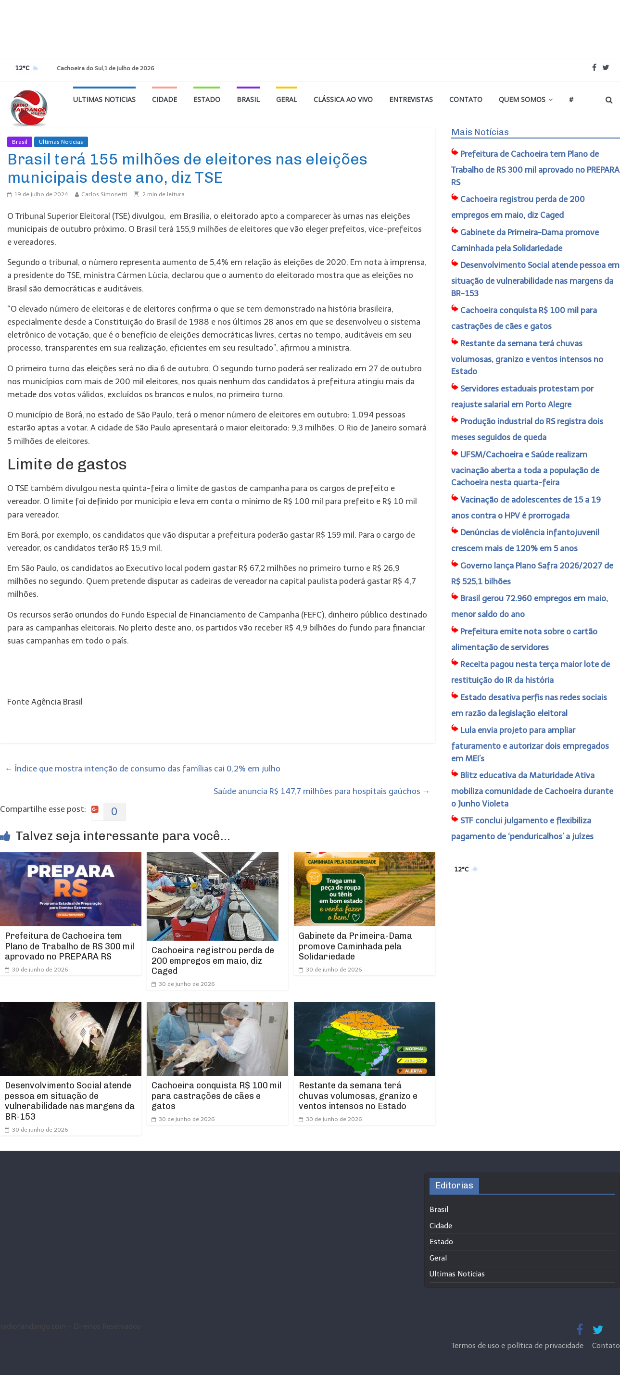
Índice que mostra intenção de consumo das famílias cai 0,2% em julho (142, 768)
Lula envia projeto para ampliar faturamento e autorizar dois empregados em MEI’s (530, 744)
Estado (206, 99)
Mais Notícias (480, 132)
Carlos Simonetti (104, 194)
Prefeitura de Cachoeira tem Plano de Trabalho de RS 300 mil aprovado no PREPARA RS (69, 946)
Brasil (248, 99)
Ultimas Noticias (104, 99)
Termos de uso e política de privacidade (518, 1345)
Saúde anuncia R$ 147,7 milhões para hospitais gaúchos (322, 791)
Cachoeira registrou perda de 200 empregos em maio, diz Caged (213, 960)
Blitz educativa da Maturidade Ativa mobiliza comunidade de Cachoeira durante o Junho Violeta (532, 789)
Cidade (164, 99)
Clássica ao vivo (343, 99)
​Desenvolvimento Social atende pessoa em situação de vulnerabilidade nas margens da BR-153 (70, 1101)
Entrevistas (411, 99)
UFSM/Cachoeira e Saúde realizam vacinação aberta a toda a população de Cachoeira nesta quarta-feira (525, 469)
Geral (286, 99)
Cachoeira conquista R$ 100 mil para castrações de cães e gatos (216, 1095)
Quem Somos (522, 99)
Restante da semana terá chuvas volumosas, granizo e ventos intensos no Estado (358, 1095)
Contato (465, 99)
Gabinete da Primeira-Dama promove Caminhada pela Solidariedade (355, 946)
